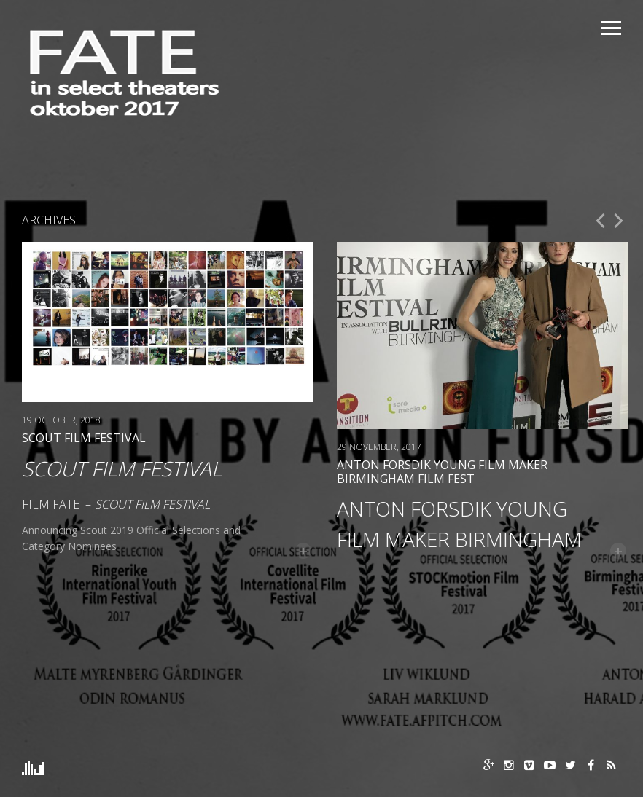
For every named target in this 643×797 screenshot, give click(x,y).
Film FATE (50, 504)
